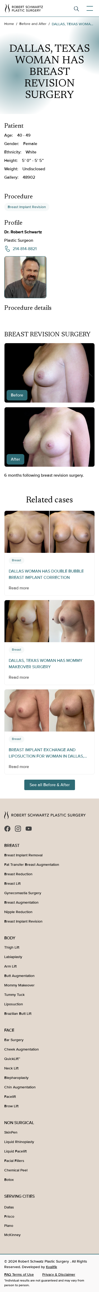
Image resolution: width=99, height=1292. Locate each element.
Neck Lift (11, 1068)
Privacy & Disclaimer (58, 1274)
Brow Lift (11, 1106)
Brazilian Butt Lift (17, 1013)
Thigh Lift (11, 947)
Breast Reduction (18, 874)
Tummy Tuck (14, 994)
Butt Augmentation (19, 976)
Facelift (10, 1096)
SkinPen (10, 1132)
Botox (9, 1179)
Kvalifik (51, 1267)
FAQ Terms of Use (19, 1274)
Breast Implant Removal (23, 855)
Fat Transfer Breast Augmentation (31, 864)
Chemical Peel (15, 1170)
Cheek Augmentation (21, 1049)
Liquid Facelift (15, 1151)
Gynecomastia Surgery (22, 893)
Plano (8, 1225)
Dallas (9, 1207)
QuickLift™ (12, 1059)
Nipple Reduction (18, 912)
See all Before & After (50, 784)
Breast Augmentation (21, 902)
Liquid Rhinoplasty (19, 1142)
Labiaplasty (13, 957)
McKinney (12, 1235)
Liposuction (13, 1004)
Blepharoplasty (16, 1077)
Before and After (32, 24)
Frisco (9, 1216)
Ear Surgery (13, 1040)
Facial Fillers (14, 1161)
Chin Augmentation (20, 1087)
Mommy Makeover (19, 985)
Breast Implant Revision (27, 207)
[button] (88, 8)
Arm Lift (10, 966)
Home (9, 24)
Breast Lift (12, 883)
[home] (24, 8)
